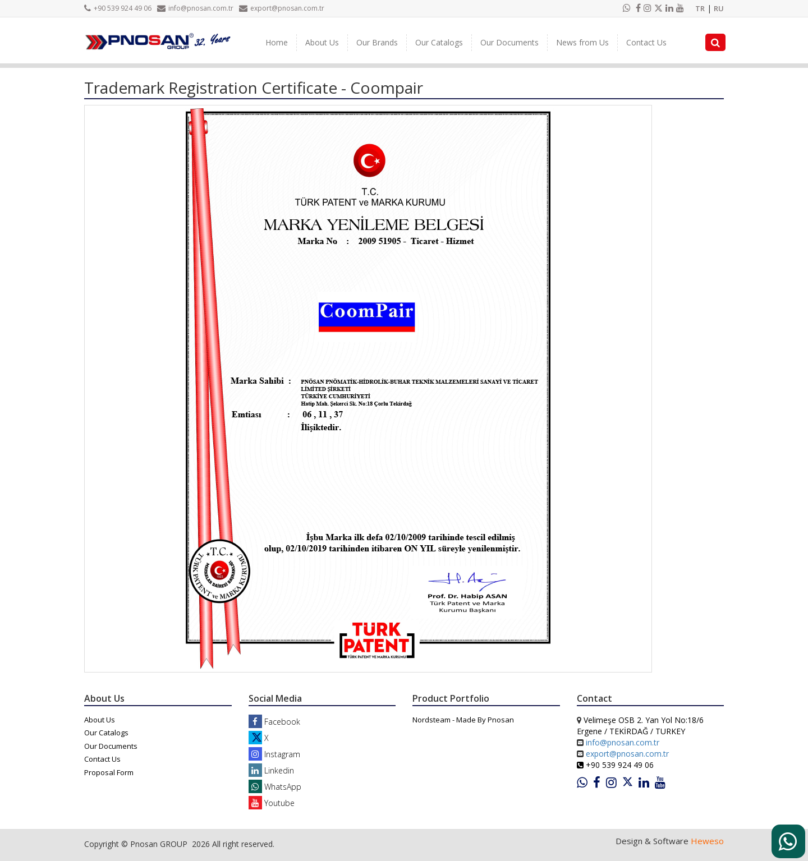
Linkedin (271, 770)
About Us (322, 42)
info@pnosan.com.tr (195, 8)
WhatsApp (275, 786)
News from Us (582, 42)
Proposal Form (109, 772)
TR (700, 8)
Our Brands (377, 42)
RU (719, 8)
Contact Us (646, 42)
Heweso (707, 840)
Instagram (274, 754)
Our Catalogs (439, 42)
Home (276, 42)
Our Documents (509, 42)
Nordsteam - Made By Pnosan (463, 720)
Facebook (274, 721)
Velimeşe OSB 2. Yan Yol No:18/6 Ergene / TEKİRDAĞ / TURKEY (640, 725)
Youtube (272, 803)
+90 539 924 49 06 (118, 8)
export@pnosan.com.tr (281, 8)
